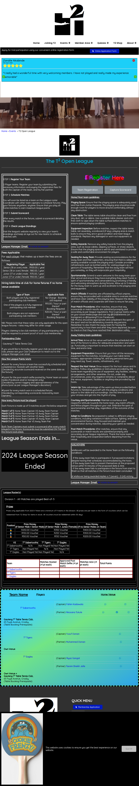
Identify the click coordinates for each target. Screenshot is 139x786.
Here (13, 723)
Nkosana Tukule (55, 608)
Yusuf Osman (54, 620)
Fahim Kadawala (56, 600)
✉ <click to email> (39, 243)
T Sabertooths (14, 566)
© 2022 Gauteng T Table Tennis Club (25, 781)
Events (12, 132)
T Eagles (11, 572)
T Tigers (11, 569)
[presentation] (3, 77)
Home (4, 132)
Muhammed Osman (57, 628)
